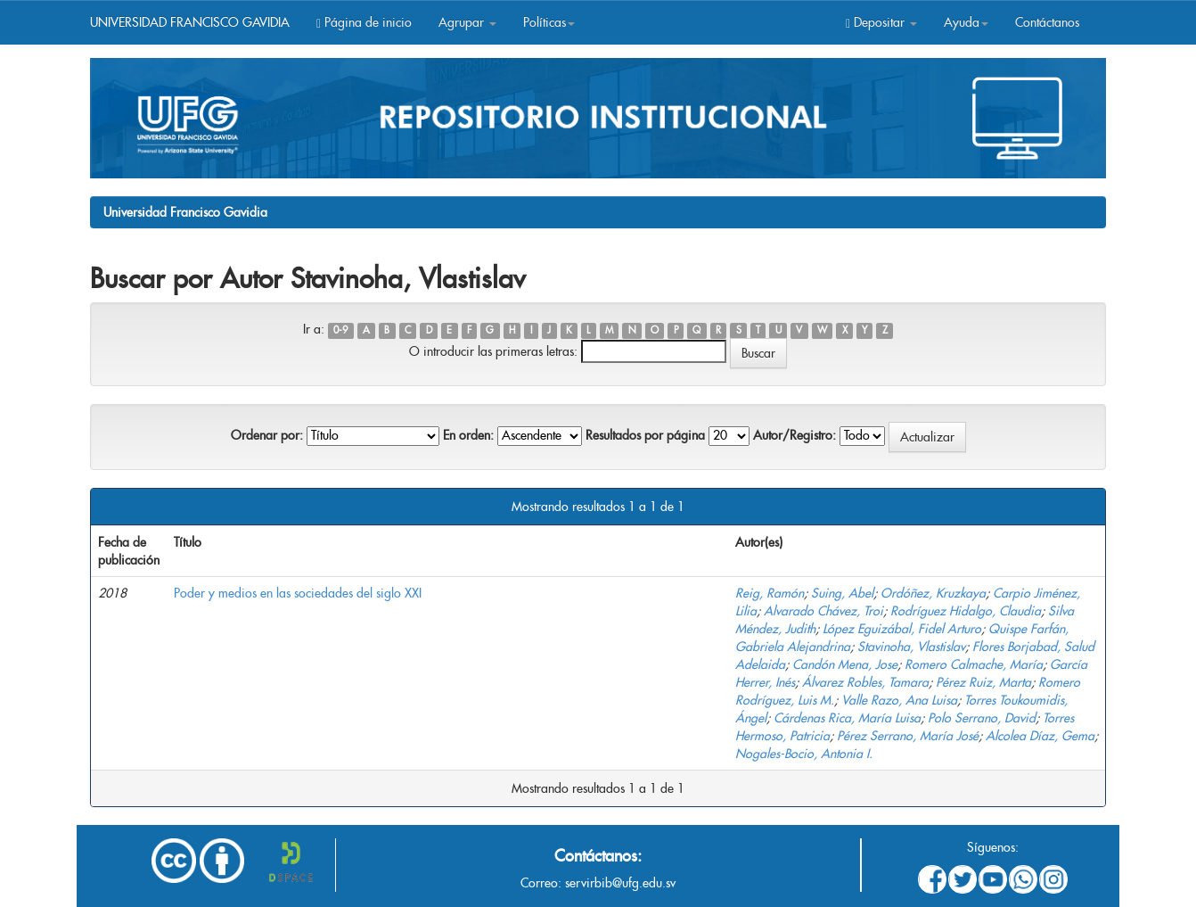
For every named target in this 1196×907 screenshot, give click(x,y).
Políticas (549, 22)
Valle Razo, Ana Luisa (899, 700)
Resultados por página (645, 435)
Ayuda (966, 22)
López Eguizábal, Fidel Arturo (902, 629)
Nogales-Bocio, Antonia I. (803, 754)
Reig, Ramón (769, 593)
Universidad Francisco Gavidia (185, 212)
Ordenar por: (267, 435)
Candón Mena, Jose (844, 664)
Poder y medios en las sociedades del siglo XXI (298, 593)
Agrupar (467, 22)
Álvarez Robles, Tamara (865, 682)
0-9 (340, 330)
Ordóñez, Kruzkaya (933, 593)
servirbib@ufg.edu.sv (620, 883)
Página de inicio (364, 22)
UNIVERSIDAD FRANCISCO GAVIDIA (190, 22)
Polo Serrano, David (982, 718)
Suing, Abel (842, 593)
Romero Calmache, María (974, 664)
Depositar (881, 22)
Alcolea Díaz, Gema (1040, 736)
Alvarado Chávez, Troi (823, 611)
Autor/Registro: (794, 435)
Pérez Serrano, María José (908, 736)
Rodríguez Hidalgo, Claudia (965, 611)
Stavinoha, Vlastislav (911, 647)
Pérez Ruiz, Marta (983, 682)
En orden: (468, 435)
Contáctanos (1047, 22)
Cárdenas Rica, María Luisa (847, 718)
